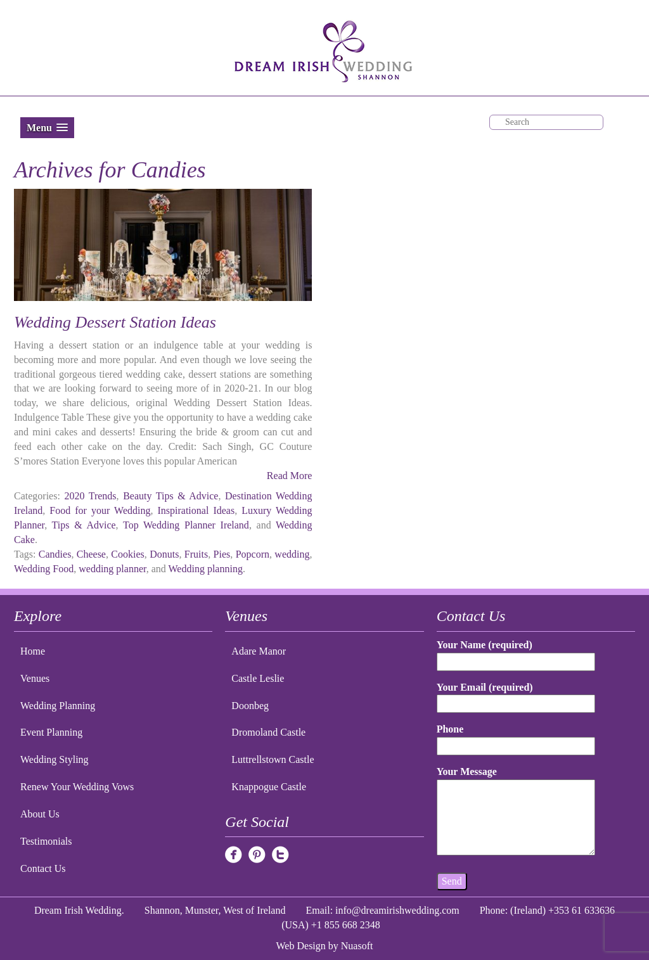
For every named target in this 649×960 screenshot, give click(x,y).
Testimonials (46, 841)
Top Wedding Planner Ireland (186, 525)
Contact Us (43, 868)
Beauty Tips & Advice (170, 495)
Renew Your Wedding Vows (77, 786)
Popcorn (252, 554)
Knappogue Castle (268, 786)
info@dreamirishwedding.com (397, 910)
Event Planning (51, 732)
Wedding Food (44, 568)
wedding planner (112, 568)
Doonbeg (250, 705)
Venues (34, 678)
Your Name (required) (516, 653)
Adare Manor (258, 651)
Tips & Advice (84, 525)
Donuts (164, 554)
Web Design (301, 945)
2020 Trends (90, 495)
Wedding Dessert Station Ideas (115, 322)
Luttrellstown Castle (272, 759)
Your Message (516, 811)
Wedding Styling (54, 759)
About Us (40, 814)
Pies (222, 554)
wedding (291, 554)
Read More (289, 475)
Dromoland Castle (268, 732)
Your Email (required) (516, 695)
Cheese (91, 554)
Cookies (127, 554)
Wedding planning (206, 568)
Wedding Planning (57, 705)
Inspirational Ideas (196, 510)
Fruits (196, 554)
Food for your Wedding (99, 510)
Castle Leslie (257, 678)
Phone (516, 737)
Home (32, 651)
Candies (55, 554)
